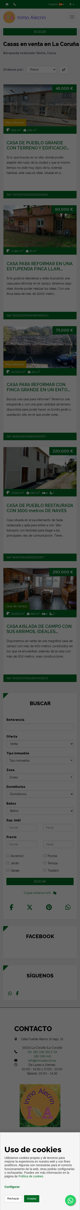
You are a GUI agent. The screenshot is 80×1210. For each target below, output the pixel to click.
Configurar (12, 1187)
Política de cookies (30, 1176)
